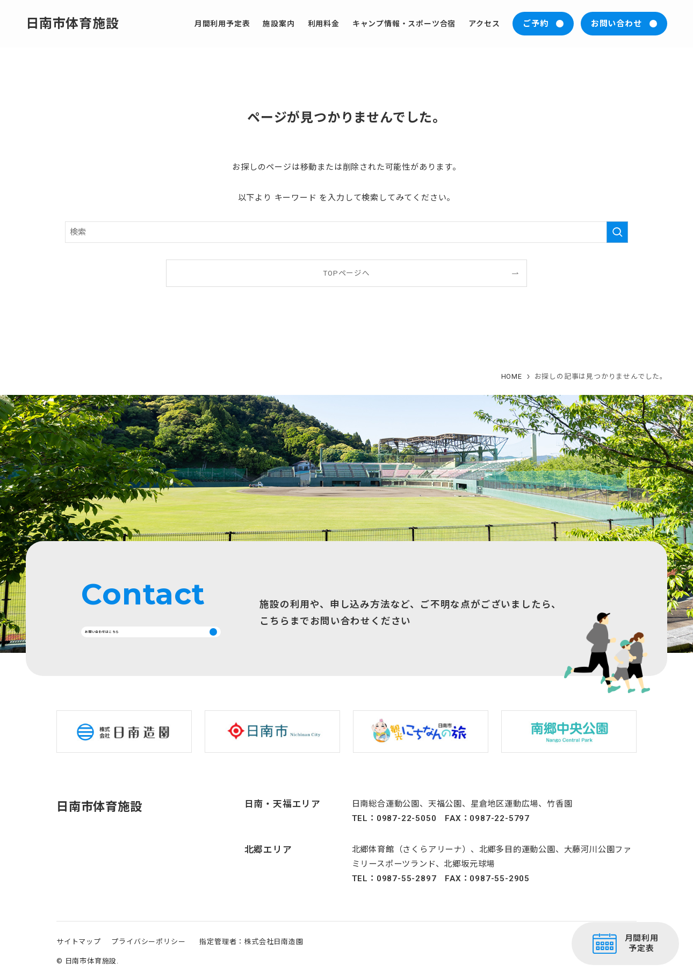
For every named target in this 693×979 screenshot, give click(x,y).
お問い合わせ (616, 23)
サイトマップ (78, 954)
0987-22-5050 (407, 831)
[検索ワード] (346, 232)
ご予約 (535, 23)
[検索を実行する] (617, 232)
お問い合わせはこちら (133, 638)
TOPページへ (346, 273)
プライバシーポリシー (148, 954)
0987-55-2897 (407, 891)
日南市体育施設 (72, 23)
